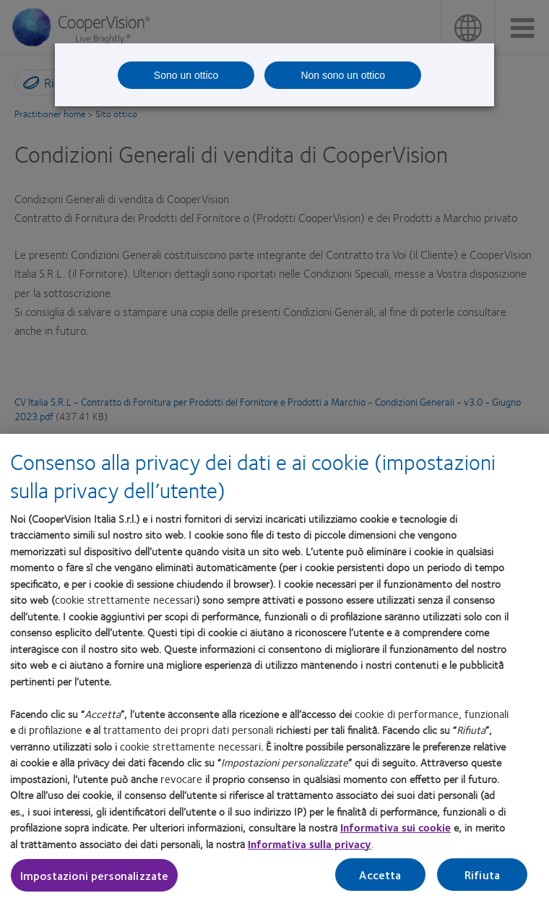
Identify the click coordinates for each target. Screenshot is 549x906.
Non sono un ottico (343, 75)
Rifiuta (482, 875)
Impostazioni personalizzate (94, 875)
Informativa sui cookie (395, 827)
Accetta (380, 875)
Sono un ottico (186, 75)
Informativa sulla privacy (309, 843)
